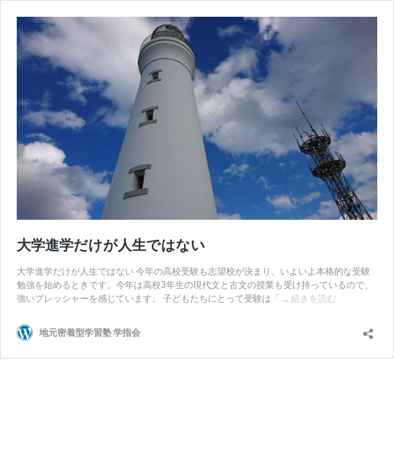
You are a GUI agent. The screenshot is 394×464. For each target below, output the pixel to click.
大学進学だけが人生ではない (111, 245)
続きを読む (313, 298)
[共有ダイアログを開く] (368, 330)
